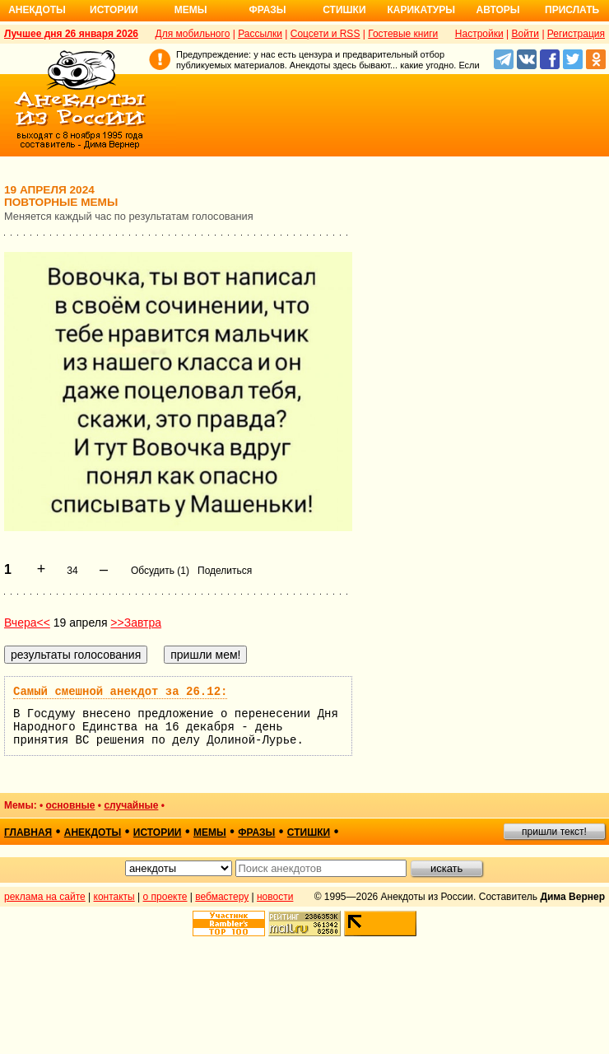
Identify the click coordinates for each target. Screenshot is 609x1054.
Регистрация (576, 34)
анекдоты (93, 832)
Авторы (498, 10)
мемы (209, 832)
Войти (525, 34)
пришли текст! (554, 831)
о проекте (165, 896)
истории (157, 832)
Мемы (190, 10)
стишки (308, 832)
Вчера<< (27, 622)
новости (275, 896)
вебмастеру (222, 896)
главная (28, 832)
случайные (131, 805)
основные (70, 805)
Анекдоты (37, 10)
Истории (114, 10)
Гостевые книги (403, 34)
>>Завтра (135, 622)
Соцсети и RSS (325, 34)
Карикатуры (421, 10)
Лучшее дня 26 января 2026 (71, 34)
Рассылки (260, 34)
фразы (256, 832)
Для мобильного (193, 34)
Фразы (267, 10)
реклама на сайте (45, 896)
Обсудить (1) (160, 570)
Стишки (344, 10)
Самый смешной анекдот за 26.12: (120, 691)
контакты (114, 896)
